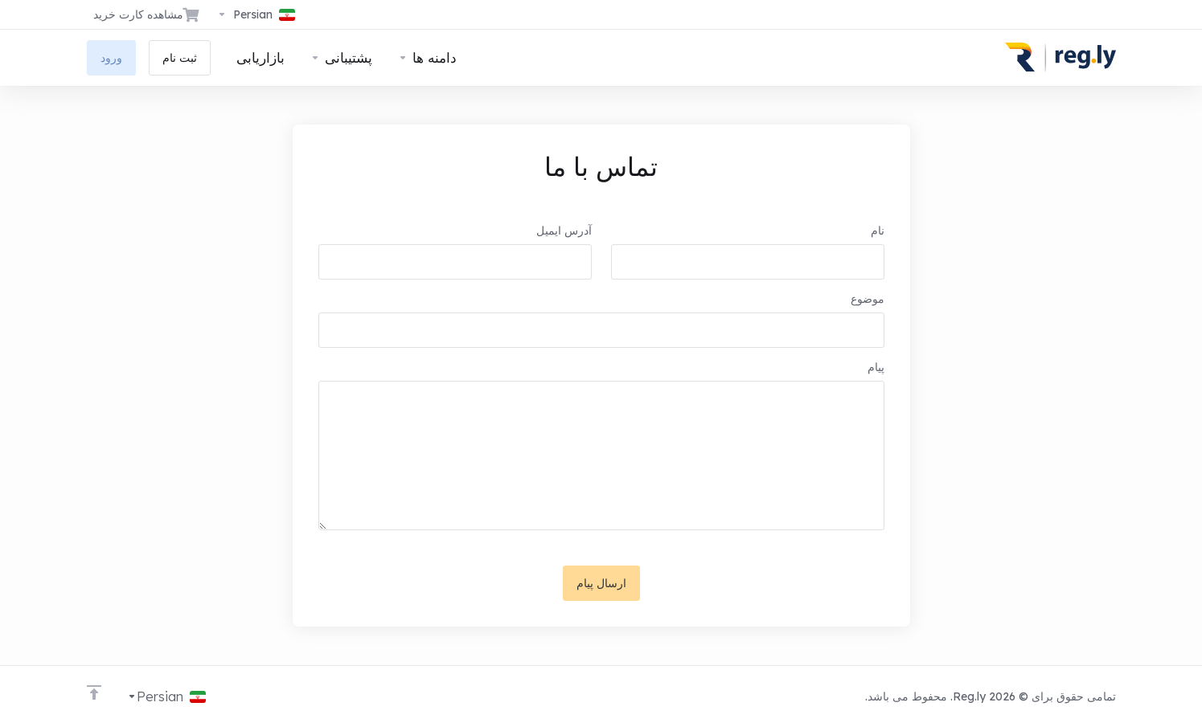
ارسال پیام (601, 583)
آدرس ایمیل (564, 230)
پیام (876, 367)
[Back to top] (94, 692)
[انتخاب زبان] (256, 14)
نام (877, 230)
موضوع (867, 299)
